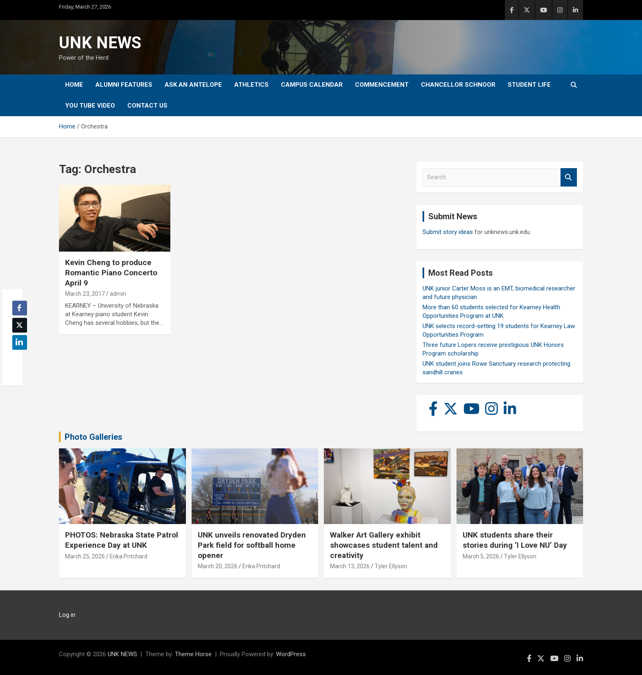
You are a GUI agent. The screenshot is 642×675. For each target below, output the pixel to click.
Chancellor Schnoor (458, 84)
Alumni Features (123, 84)
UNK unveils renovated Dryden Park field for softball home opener (252, 545)
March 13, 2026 (350, 566)
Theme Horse (193, 654)
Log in (67, 615)
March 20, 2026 (217, 566)
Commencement (382, 84)
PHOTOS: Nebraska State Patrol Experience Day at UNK (121, 540)
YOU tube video (90, 105)
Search (569, 177)
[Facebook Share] (19, 308)
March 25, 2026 (85, 556)
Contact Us (147, 105)
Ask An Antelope (193, 84)
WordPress (291, 654)
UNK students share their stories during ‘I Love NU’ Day (515, 540)
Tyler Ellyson (391, 566)
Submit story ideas (448, 232)
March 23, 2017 (85, 293)
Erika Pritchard (128, 556)
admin (118, 293)
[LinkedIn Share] (19, 342)
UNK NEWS (100, 42)
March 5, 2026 (481, 556)
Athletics (251, 84)
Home (74, 84)
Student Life (529, 84)
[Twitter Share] (19, 325)
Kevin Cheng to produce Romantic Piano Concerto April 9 (111, 272)
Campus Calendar (312, 84)
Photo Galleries (93, 437)
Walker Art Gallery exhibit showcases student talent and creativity (384, 545)
